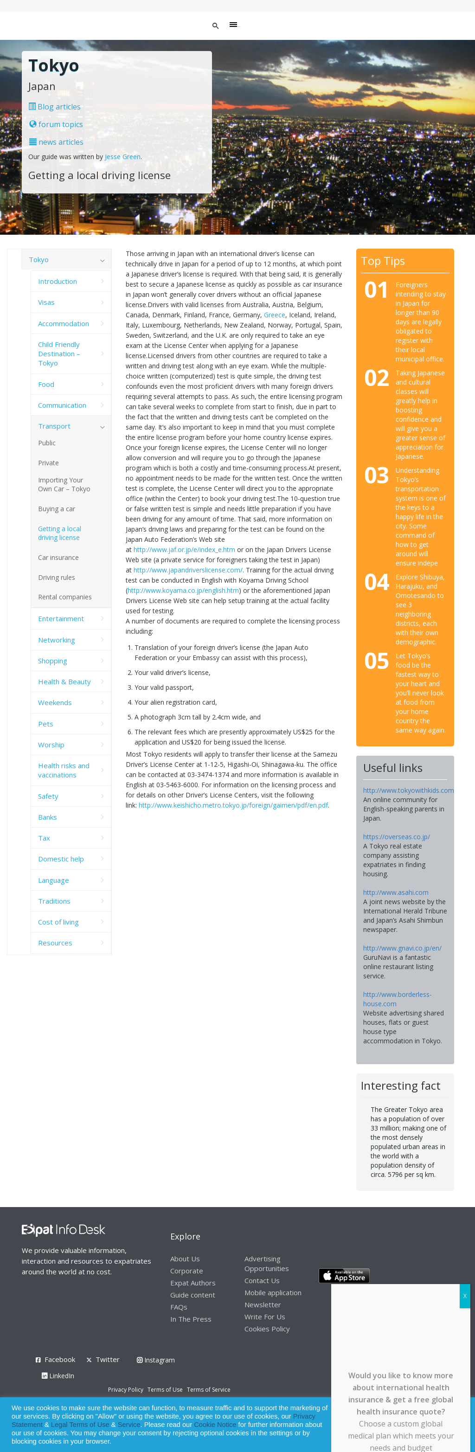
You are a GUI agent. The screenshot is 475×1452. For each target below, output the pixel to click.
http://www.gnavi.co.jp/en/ (402, 948)
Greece (274, 314)
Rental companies (65, 596)
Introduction (57, 281)
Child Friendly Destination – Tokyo (59, 354)
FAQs (178, 1306)
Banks (47, 817)
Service (129, 1424)
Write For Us (264, 1316)
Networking (56, 639)
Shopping (52, 660)
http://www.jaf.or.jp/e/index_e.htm (184, 549)
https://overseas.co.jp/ (396, 836)
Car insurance (58, 557)
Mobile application (273, 1292)
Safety (48, 796)
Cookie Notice (215, 1424)
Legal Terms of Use (80, 1424)
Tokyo (39, 259)
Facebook (60, 1359)
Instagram (156, 1360)
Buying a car (56, 508)
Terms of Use (165, 1390)
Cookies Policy (267, 1328)
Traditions (54, 901)
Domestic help (61, 858)
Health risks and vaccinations (64, 770)
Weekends (55, 702)
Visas (46, 302)
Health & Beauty (64, 681)
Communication (62, 405)
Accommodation (63, 323)
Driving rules (56, 577)
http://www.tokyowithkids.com (408, 790)
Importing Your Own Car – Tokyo (64, 484)
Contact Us (262, 1280)
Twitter (108, 1359)
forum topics (56, 124)
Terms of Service (209, 1390)
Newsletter (262, 1304)
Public (47, 442)
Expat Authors (193, 1282)
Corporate (186, 1270)
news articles (56, 142)
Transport (54, 425)
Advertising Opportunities (266, 1263)
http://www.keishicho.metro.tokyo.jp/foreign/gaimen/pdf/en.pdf (233, 805)
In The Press (191, 1319)
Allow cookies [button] (401, 1424)
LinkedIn (58, 1375)
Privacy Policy (125, 1390)
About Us (185, 1258)
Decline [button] (443, 1424)
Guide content (192, 1294)
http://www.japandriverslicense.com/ (188, 569)
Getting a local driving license (59, 533)
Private (48, 462)
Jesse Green (123, 156)
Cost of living (58, 921)
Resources (55, 942)
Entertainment (61, 618)
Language (53, 880)
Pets (45, 723)
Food (46, 384)
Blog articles (54, 107)
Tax (44, 837)
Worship (51, 744)
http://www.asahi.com (396, 892)
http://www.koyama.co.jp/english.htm (183, 590)
